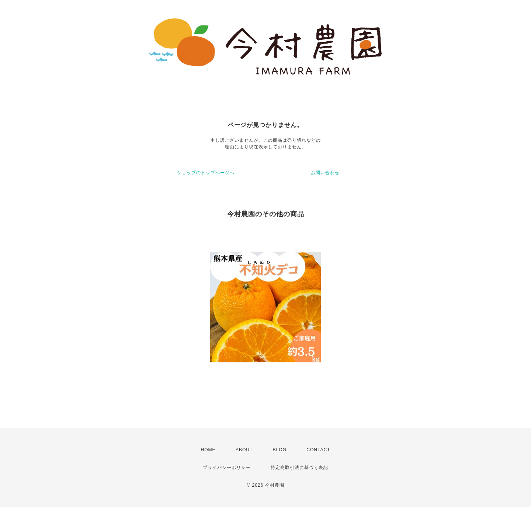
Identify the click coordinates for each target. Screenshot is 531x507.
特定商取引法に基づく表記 (299, 467)
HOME (208, 449)
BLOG (280, 449)
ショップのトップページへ (206, 172)
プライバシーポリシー (227, 467)
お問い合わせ (325, 172)
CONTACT (318, 449)
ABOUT (244, 449)
